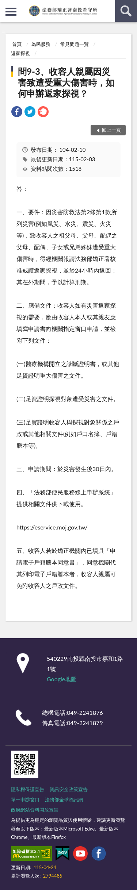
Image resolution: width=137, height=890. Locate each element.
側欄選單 (10, 12)
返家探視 (20, 53)
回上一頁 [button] (111, 130)
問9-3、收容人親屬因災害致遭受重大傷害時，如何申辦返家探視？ (66, 82)
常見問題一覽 (74, 44)
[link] (16, 112)
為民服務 (40, 44)
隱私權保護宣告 (27, 789)
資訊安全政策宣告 (69, 789)
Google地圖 (62, 678)
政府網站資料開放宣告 (34, 810)
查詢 (126, 11)
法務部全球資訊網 (64, 799)
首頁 (17, 44)
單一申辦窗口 (25, 799)
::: (6, 5)
